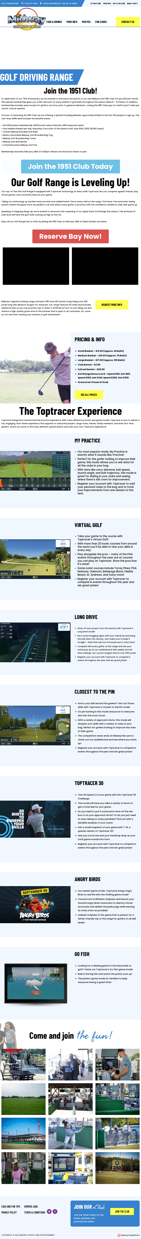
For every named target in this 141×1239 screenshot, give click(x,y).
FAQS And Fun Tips (10, 1206)
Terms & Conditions (34, 1212)
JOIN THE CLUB (122, 1211)
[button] (70, 166)
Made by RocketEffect (128, 1235)
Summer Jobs (31, 1206)
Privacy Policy (9, 1212)
